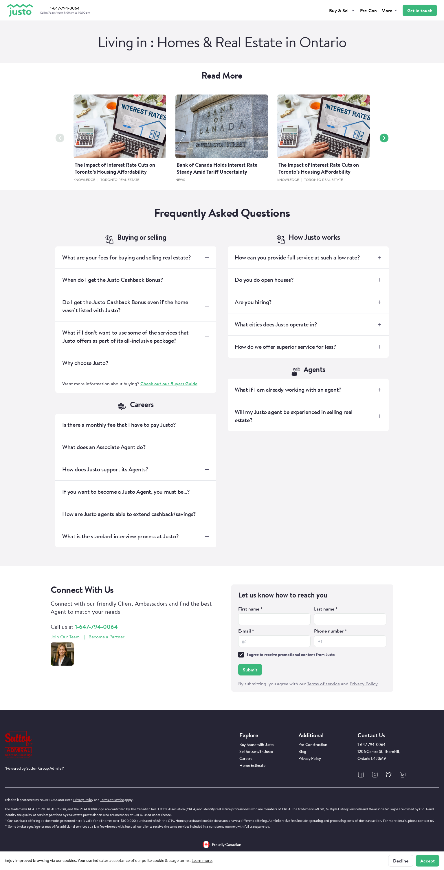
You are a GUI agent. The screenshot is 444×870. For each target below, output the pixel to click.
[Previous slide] (60, 138)
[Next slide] (384, 138)
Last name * (325, 608)
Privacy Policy (83, 799)
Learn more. (202, 860)
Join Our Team (66, 636)
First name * (250, 608)
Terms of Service (112, 799)
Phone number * (330, 630)
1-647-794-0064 (96, 626)
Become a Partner (106, 636)
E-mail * (246, 630)
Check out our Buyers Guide (168, 383)
